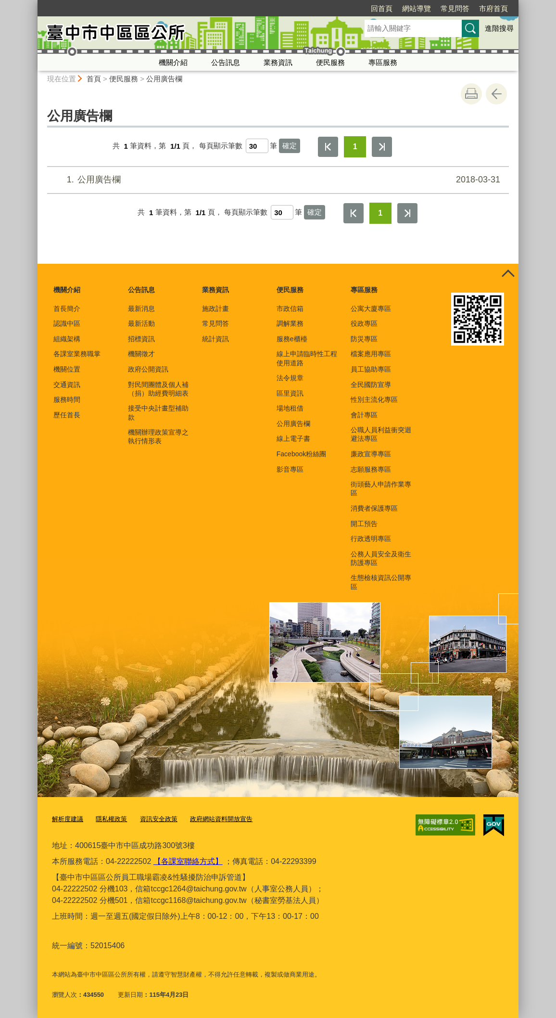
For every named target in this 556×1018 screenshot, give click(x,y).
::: (33, 4)
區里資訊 (290, 393)
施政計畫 (215, 308)
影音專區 (290, 469)
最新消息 (141, 308)
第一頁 (328, 147)
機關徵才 (141, 354)
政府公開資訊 (148, 369)
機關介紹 (173, 62)
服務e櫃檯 (292, 339)
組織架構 (66, 339)
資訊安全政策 (158, 819)
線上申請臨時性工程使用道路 (307, 358)
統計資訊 (215, 339)
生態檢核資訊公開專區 (381, 582)
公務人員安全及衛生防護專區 (381, 558)
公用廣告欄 (164, 79)
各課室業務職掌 (77, 354)
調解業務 (290, 323)
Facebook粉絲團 (301, 454)
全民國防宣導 (371, 384)
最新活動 (141, 323)
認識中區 (66, 323)
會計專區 (364, 415)
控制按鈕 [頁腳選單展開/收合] (507, 274)
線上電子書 (293, 438)
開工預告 (364, 524)
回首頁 (326, 8)
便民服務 (330, 62)
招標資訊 (141, 339)
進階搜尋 (499, 28)
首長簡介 (66, 308)
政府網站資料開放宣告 (221, 819)
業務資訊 (278, 62)
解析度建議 (67, 819)
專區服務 (382, 62)
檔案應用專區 (371, 354)
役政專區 (364, 323)
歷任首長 (66, 415)
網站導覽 (361, 8)
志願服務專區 (371, 469)
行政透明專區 (371, 538)
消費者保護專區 (374, 508)
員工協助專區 (371, 369)
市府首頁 (438, 8)
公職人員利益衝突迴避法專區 (381, 434)
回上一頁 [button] (496, 93)
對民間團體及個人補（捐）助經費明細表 (158, 389)
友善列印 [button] (471, 93)
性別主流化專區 (374, 399)
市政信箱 (290, 308)
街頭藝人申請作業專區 (381, 488)
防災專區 (364, 339)
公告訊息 (225, 62)
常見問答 (399, 8)
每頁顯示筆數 (220, 146)
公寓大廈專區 (371, 308)
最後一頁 (382, 147)
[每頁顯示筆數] (257, 146)
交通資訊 (66, 384)
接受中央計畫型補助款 (158, 412)
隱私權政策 (111, 819)
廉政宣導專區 (371, 454)
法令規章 (290, 378)
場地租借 (290, 408)
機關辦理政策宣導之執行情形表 (158, 436)
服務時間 (66, 399)
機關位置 (66, 369)
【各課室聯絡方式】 (188, 861)
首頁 (94, 79)
